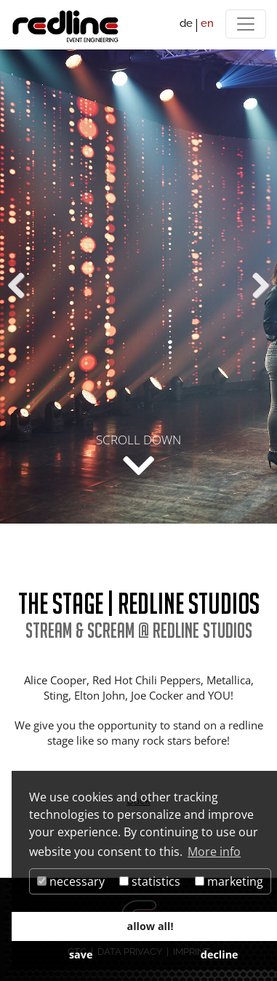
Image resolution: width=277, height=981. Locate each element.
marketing (229, 881)
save (81, 954)
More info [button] (214, 852)
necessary (71, 881)
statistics (149, 881)
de (186, 23)
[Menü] (245, 24)
